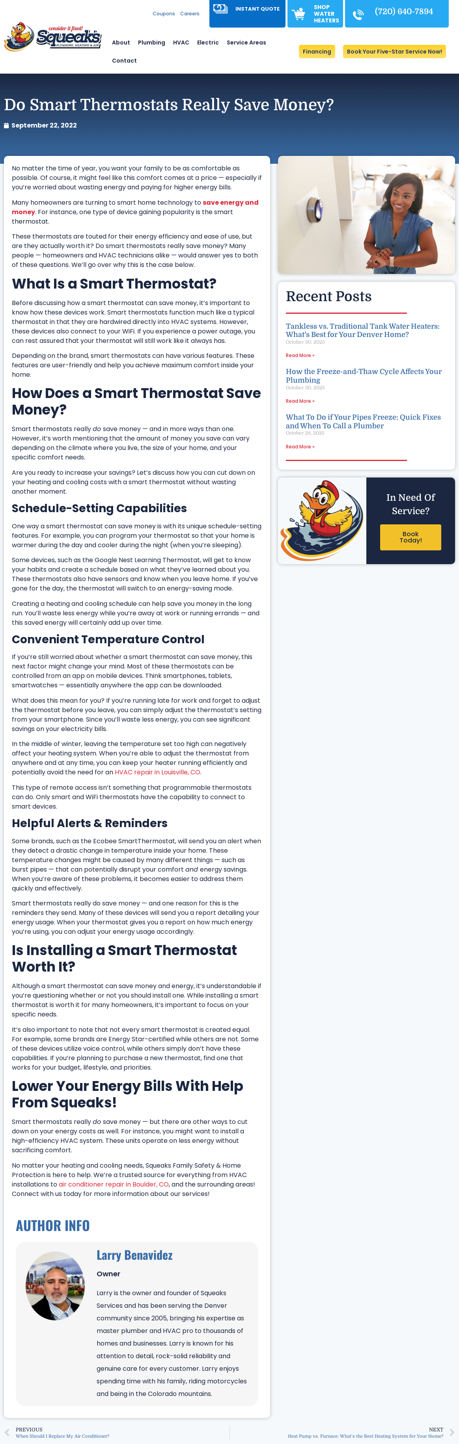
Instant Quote (257, 9)
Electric (208, 42)
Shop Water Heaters (326, 13)
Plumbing (151, 42)
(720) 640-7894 (404, 11)
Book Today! (410, 537)
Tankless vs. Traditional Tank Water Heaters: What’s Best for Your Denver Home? (363, 330)
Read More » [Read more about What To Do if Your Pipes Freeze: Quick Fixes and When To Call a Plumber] (300, 446)
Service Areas (246, 42)
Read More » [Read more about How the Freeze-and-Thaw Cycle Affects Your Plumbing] (300, 401)
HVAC (181, 42)
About (121, 42)
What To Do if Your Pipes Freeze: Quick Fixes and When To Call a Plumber (363, 421)
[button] (394, 51)
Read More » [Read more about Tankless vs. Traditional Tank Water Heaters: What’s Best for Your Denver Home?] (300, 355)
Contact (124, 61)
